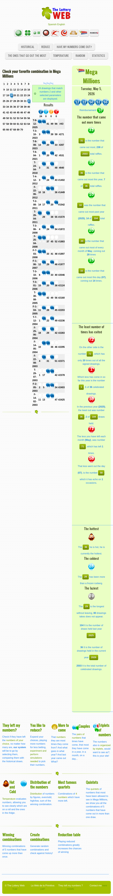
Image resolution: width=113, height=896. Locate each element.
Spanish (52, 24)
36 (81, 173)
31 (81, 140)
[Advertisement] (92, 305)
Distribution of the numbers (40, 784)
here (104, 885)
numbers (61, 737)
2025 (91, 635)
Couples (84, 726)
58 (101, 473)
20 (82, 241)
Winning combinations (11, 837)
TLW (14, 889)
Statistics (98, 55)
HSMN (70, 889)
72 (89, 354)
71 (82, 446)
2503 (85, 154)
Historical (27, 47)
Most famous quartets (67, 784)
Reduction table (69, 834)
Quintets (92, 782)
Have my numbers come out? (74, 47)
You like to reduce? (37, 727)
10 (80, 205)
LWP (42, 889)
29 (86, 606)
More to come (63, 727)
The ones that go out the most (27, 55)
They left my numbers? (11, 727)
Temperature (61, 55)
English (61, 24)
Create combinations (39, 837)
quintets (95, 789)
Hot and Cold (12, 787)
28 (85, 576)
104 (96, 218)
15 (81, 271)
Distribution (36, 793)
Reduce (45, 47)
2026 (93, 657)
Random (80, 55)
